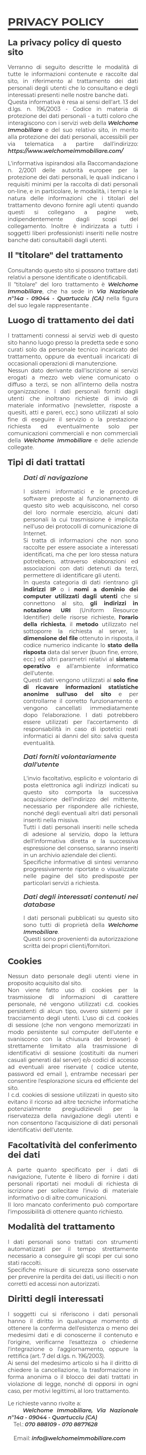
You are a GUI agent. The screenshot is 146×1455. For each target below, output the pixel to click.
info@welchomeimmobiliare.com (78, 1438)
